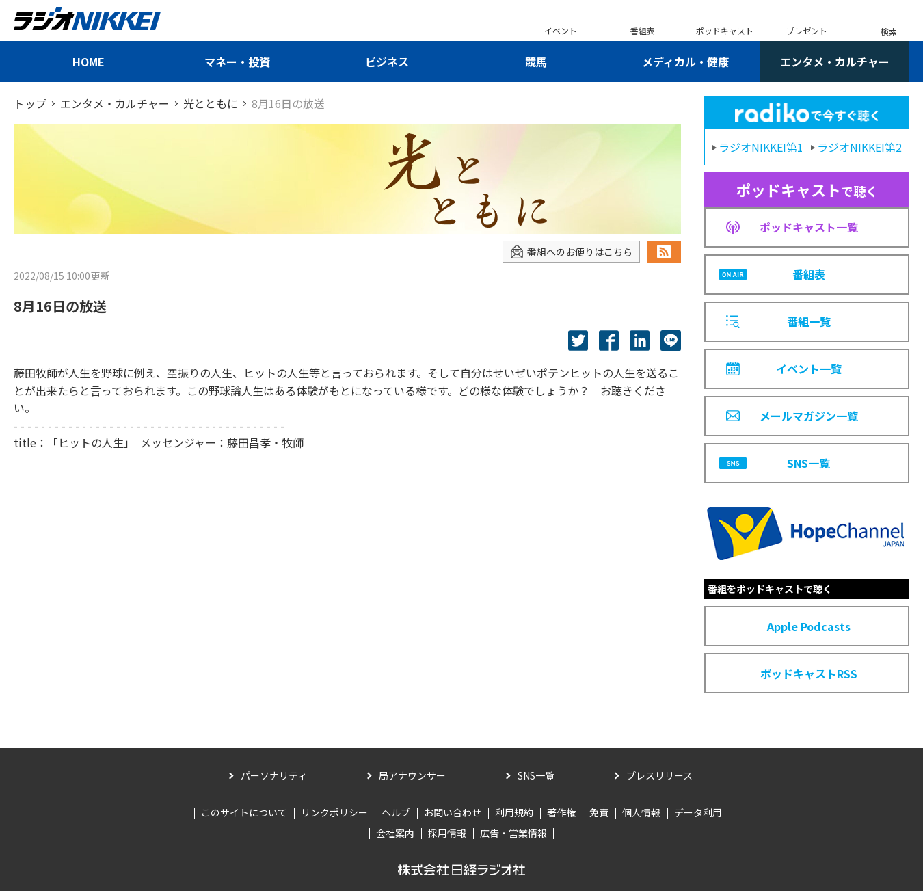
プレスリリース (659, 775)
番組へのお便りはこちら (571, 252)
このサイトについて (244, 812)
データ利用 (698, 812)
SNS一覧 (536, 775)
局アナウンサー (412, 775)
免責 (598, 812)
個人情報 (641, 812)
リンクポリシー (334, 812)
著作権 (561, 812)
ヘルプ (396, 812)
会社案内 (395, 833)
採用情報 (447, 833)
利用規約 (514, 812)
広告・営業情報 (513, 833)
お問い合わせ (452, 812)
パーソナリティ (274, 775)
